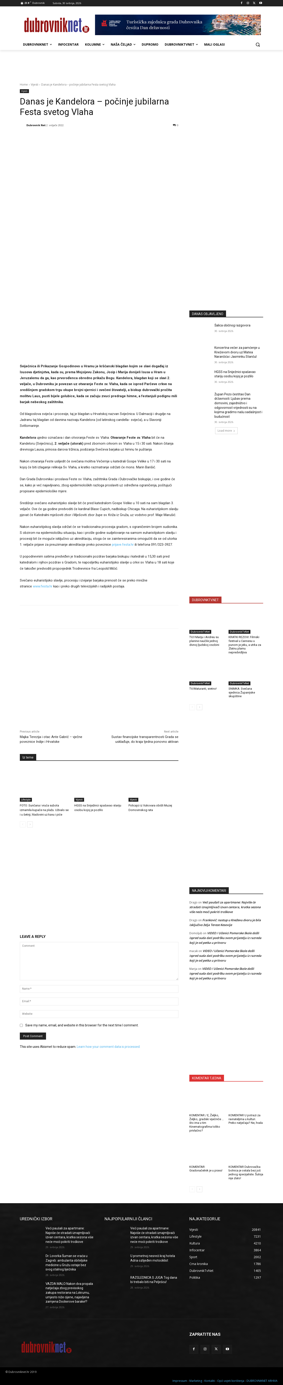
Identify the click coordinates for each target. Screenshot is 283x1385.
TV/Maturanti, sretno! (203, 688)
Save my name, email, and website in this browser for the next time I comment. (82, 1025)
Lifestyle (26, 799)
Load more (226, 431)
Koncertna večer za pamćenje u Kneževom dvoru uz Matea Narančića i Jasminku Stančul (237, 352)
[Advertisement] (226, 262)
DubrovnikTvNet (200, 631)
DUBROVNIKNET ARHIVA (262, 1381)
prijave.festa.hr (123, 545)
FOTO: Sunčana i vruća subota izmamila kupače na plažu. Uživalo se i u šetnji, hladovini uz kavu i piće (44, 810)
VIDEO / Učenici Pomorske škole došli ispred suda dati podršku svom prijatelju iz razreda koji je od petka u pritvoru (225, 938)
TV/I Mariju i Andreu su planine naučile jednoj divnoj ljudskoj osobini (204, 641)
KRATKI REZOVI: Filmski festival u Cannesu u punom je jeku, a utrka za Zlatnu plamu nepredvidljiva (245, 644)
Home (24, 84)
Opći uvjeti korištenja (230, 1381)
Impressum (179, 1381)
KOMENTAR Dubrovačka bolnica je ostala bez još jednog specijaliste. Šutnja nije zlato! (246, 1172)
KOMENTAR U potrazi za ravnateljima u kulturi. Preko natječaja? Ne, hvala (246, 1119)
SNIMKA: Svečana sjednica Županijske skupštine (242, 692)
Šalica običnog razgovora (232, 325)
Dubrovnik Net (36, 125)
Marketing (195, 1381)
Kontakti (209, 1381)
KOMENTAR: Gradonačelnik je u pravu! (205, 1168)
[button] (257, 44)
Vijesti (34, 84)
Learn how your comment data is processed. (108, 1047)
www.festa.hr (42, 586)
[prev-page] (23, 824)
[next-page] (30, 824)
